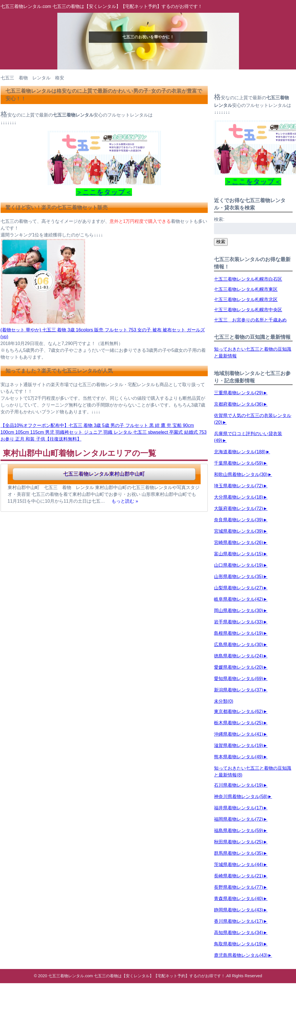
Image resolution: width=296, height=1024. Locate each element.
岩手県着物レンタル (238, 621)
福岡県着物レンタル (238, 819)
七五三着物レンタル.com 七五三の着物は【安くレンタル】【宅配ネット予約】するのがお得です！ (101, 6)
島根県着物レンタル (238, 633)
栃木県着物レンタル (238, 722)
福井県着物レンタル (238, 807)
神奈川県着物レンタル (240, 796)
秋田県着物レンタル (238, 841)
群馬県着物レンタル (238, 853)
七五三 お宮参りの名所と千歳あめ (250, 320)
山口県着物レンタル (238, 565)
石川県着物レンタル (238, 785)
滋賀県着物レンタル (238, 745)
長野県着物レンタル (238, 887)
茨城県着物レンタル (238, 864)
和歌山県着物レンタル (240, 474)
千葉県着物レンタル (238, 463)
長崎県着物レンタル (238, 875)
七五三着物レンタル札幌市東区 (246, 289)
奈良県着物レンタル (238, 519)
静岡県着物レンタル (238, 909)
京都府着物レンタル (238, 404)
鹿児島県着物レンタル (240, 955)
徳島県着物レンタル (238, 655)
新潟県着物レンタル (238, 689)
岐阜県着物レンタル (238, 599)
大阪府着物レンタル (238, 508)
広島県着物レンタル (238, 644)
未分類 (223, 701)
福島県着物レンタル (238, 830)
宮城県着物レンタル (238, 531)
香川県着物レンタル (238, 921)
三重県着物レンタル (238, 392)
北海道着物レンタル (239, 451)
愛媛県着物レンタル (238, 667)
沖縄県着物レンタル (238, 734)
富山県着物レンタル (238, 553)
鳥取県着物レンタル (238, 944)
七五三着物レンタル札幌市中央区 (248, 309)
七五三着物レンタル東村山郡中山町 (104, 474)
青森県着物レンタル (238, 898)
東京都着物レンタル (238, 711)
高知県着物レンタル (238, 932)
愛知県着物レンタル (238, 678)
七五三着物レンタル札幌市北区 (246, 299)
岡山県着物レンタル (238, 610)
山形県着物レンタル (238, 576)
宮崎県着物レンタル (238, 542)
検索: (219, 219)
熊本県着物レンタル (238, 756)
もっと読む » (125, 501)
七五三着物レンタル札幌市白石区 (248, 279)
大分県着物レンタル (238, 497)
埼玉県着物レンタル (238, 485)
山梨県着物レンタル (238, 587)
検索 (220, 241)
